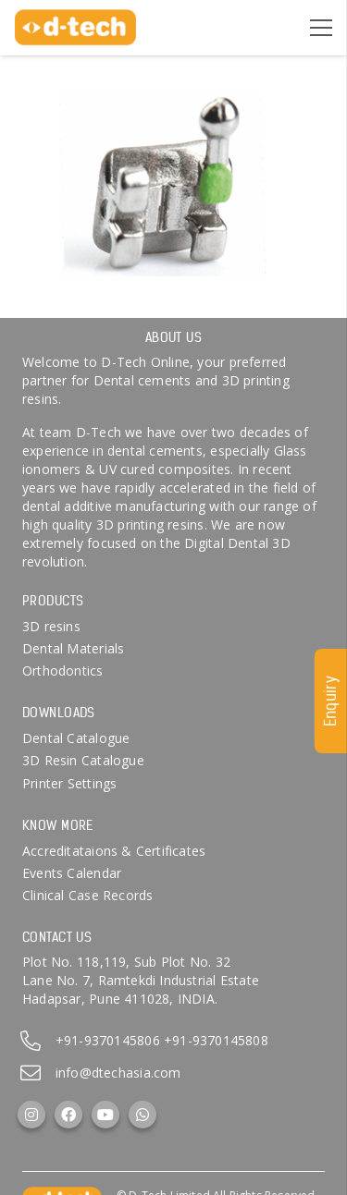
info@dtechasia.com (118, 1072)
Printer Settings (69, 783)
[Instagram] (31, 1114)
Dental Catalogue (76, 738)
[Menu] (321, 28)
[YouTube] (105, 1114)
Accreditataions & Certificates (113, 851)
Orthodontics (63, 670)
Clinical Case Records (87, 895)
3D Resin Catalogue (83, 760)
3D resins (51, 626)
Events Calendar (71, 873)
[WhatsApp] (142, 1114)
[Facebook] (68, 1114)
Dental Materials (73, 648)
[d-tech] (75, 27)
